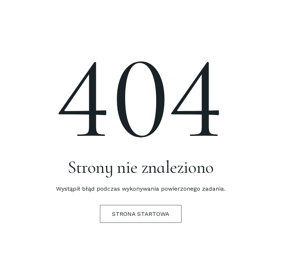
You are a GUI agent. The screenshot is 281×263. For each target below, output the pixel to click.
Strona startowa (140, 213)
